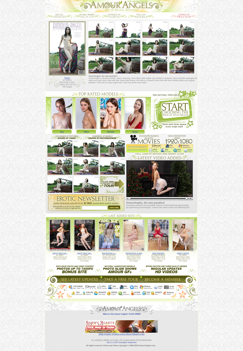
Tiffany (86, 132)
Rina (62, 132)
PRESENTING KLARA (134, 253)
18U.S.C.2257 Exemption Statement (121, 342)
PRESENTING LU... (109, 253)
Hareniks (110, 132)
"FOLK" (67, 78)
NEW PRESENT (158, 253)
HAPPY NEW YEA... (60, 253)
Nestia (135, 132)
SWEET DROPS (183, 253)
